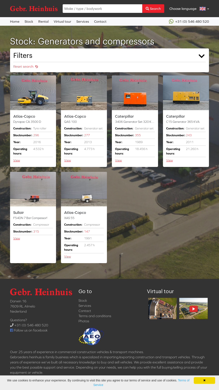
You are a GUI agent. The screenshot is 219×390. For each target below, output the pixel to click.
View (16, 160)
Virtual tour (62, 21)
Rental (43, 21)
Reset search (25, 66)
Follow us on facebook (28, 330)
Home (14, 21)
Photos (83, 321)
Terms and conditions (94, 316)
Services (82, 21)
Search (153, 8)
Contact (100, 21)
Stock (29, 21)
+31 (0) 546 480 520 (189, 21)
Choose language (187, 9)
